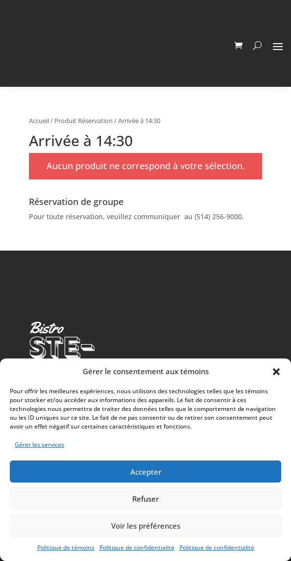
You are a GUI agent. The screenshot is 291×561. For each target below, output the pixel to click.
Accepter (145, 472)
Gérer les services (39, 444)
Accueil (39, 120)
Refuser (145, 499)
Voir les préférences (145, 526)
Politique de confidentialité (136, 547)
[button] (276, 372)
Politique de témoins (66, 547)
